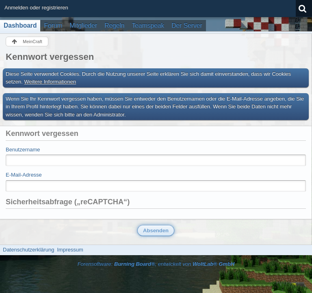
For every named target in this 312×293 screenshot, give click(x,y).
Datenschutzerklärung (28, 250)
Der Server (186, 25)
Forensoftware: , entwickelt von (156, 264)
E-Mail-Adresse (24, 175)
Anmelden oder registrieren (36, 7)
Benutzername (23, 149)
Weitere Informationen (50, 82)
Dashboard (20, 25)
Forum (53, 25)
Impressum (70, 250)
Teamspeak (148, 25)
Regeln (114, 25)
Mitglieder (84, 25)
